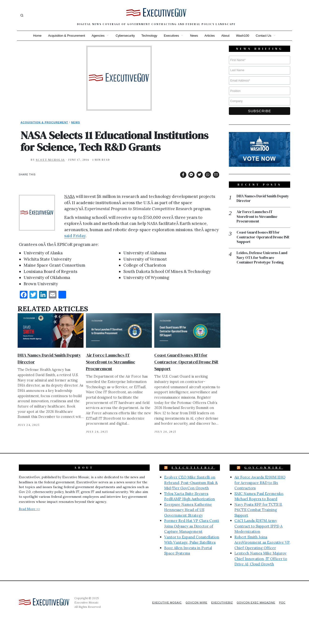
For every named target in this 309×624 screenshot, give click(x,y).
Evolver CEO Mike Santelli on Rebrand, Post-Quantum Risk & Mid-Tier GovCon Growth (191, 482)
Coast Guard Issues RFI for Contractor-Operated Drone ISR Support (186, 362)
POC (282, 602)
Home (36, 35)
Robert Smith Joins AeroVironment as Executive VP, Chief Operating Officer (262, 542)
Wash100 (243, 35)
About (226, 35)
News (194, 35)
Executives (171, 35)
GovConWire (263, 468)
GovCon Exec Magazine (255, 602)
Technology (149, 35)
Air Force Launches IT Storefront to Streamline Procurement (110, 362)
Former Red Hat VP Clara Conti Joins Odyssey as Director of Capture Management (191, 526)
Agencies (97, 35)
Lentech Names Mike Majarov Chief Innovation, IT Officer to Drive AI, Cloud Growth (260, 558)
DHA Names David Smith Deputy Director (263, 198)
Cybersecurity (124, 35)
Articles (210, 35)
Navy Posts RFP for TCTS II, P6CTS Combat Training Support (258, 510)
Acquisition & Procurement (65, 35)
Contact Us (264, 35)
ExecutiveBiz (193, 468)
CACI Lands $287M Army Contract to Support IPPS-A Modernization (258, 526)
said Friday (74, 235)
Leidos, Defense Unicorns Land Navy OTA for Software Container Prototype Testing (263, 258)
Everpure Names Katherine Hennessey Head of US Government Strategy (188, 510)
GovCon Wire (195, 602)
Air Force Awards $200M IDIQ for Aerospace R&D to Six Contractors (259, 482)
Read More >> (29, 509)
